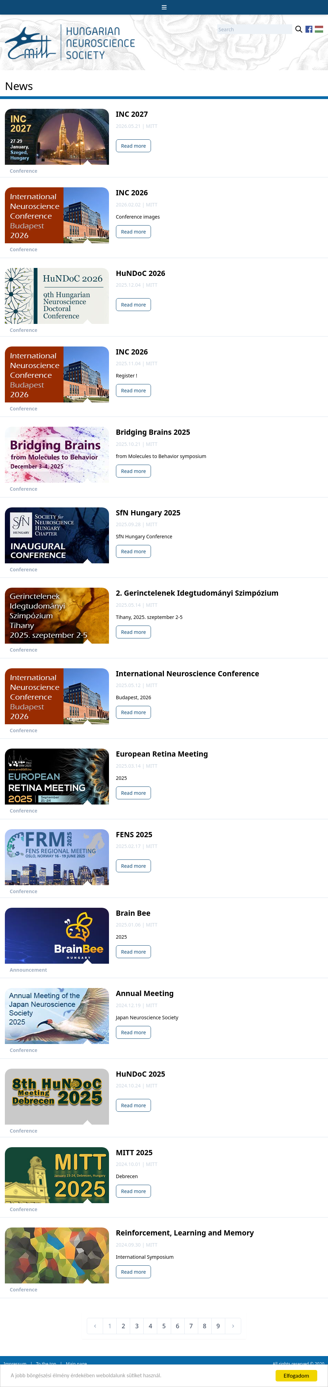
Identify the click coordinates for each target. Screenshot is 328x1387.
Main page (76, 1364)
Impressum (15, 1364)
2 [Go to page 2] (123, 1326)
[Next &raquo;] (233, 1326)
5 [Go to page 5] (164, 1326)
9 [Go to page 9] (218, 1326)
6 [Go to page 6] (177, 1326)
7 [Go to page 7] (191, 1326)
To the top (46, 1364)
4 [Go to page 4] (150, 1326)
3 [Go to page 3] (136, 1326)
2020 (319, 1364)
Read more (133, 145)
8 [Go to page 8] (205, 1326)
